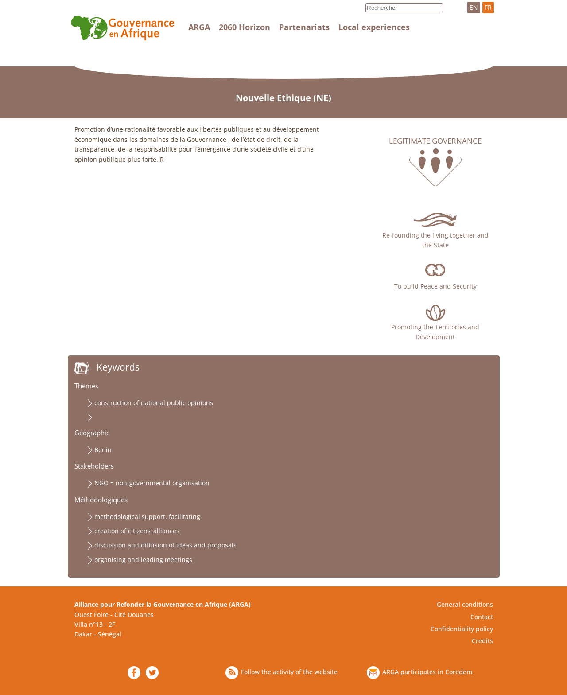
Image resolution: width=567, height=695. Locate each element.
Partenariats (304, 27)
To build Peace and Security (435, 286)
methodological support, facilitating (147, 516)
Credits (482, 640)
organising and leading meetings (143, 559)
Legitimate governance (435, 141)
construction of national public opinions (153, 402)
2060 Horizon (244, 27)
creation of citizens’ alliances (136, 531)
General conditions (465, 604)
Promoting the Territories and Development (435, 332)
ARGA (199, 27)
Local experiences (374, 27)
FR (488, 7)
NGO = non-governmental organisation (152, 483)
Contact (481, 617)
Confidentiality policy (462, 629)
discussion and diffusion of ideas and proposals (165, 545)
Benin (103, 449)
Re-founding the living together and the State (435, 240)
